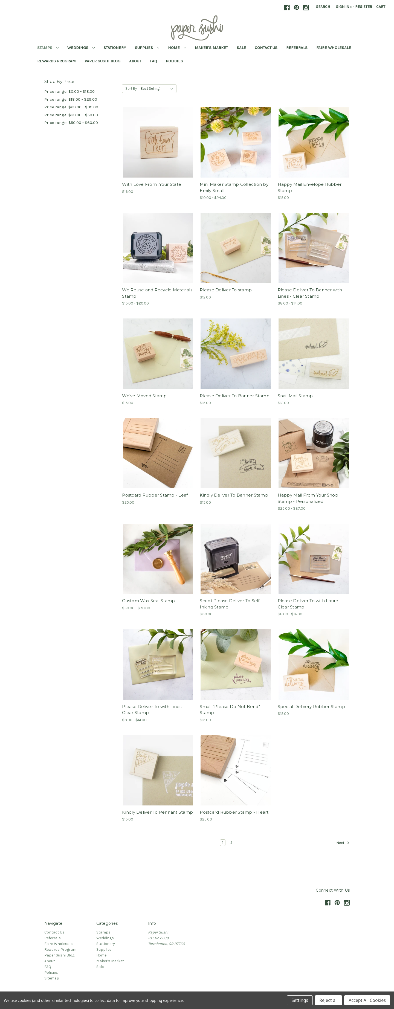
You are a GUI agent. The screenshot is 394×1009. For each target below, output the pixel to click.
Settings (299, 1000)
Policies (174, 61)
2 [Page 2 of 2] (231, 842)
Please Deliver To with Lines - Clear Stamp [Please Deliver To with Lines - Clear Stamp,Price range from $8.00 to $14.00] (153, 709)
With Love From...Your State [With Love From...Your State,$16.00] (151, 184)
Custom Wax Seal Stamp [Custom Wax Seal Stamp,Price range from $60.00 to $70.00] (148, 600)
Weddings (81, 47)
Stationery (114, 47)
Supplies (147, 47)
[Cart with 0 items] (380, 6)
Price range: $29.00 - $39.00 (71, 107)
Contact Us (266, 47)
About (135, 61)
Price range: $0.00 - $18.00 (69, 91)
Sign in (342, 6)
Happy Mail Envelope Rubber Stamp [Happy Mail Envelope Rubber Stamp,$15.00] (310, 187)
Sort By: (131, 88)
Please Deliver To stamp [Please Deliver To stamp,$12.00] (226, 289)
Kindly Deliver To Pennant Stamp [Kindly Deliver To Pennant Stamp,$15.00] (157, 812)
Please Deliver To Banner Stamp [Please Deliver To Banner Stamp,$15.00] (235, 395)
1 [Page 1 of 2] (222, 842)
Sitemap (51, 978)
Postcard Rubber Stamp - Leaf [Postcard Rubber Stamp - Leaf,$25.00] (155, 495)
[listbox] (158, 89)
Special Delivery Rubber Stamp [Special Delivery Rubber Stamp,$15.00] (311, 706)
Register (363, 6)
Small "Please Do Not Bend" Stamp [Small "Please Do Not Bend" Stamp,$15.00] (230, 709)
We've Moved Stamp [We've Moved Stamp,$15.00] (144, 395)
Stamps (48, 47)
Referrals (297, 47)
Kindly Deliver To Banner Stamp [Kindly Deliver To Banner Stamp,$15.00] (234, 495)
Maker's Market (211, 47)
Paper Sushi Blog (102, 61)
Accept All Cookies (367, 1000)
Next (342, 843)
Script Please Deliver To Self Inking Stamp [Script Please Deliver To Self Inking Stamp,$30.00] (229, 604)
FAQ (153, 61)
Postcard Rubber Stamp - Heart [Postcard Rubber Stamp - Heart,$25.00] (234, 812)
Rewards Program (56, 61)
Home (177, 47)
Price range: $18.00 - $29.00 (70, 99)
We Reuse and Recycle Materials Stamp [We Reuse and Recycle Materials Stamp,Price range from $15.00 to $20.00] (157, 293)
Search (323, 6)
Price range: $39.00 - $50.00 (71, 114)
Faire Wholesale (333, 47)
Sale (241, 47)
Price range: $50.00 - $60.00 (71, 122)
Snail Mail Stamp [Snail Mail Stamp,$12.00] (295, 395)
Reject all (328, 1000)
